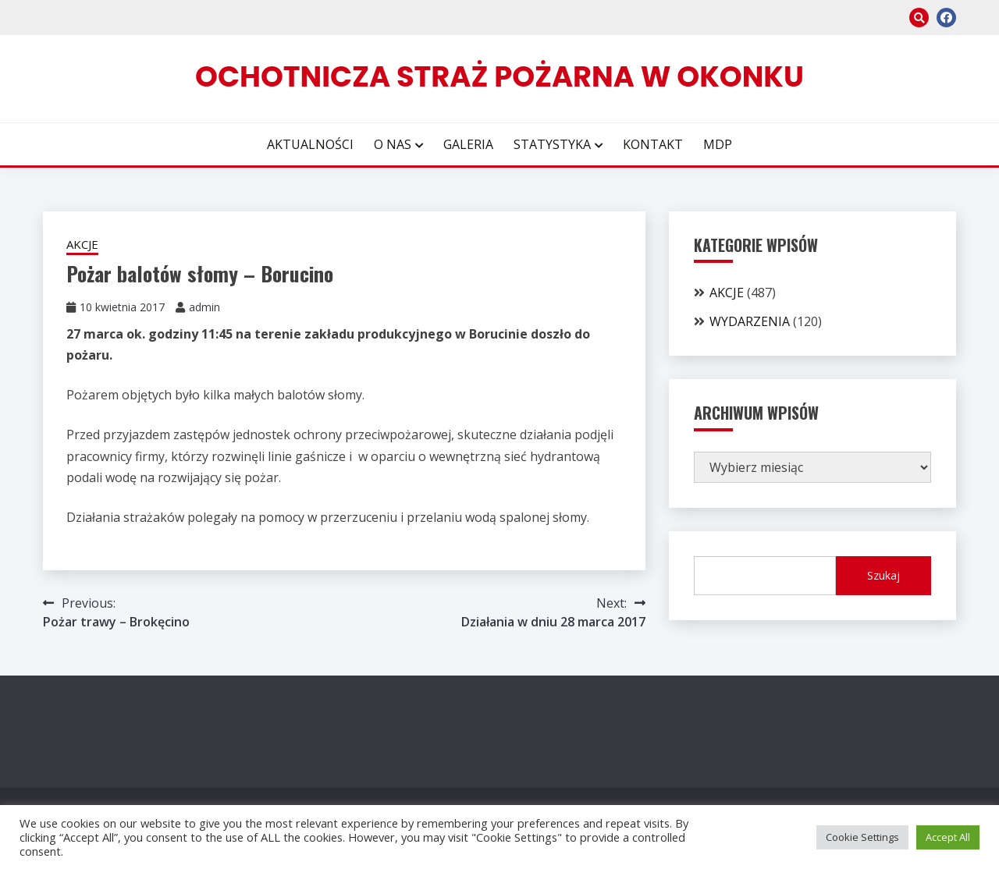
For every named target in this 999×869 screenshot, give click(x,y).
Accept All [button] (948, 837)
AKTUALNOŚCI (310, 144)
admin (204, 307)
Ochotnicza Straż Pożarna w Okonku (499, 76)
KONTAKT (653, 144)
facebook (946, 17)
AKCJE (82, 244)
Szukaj (883, 575)
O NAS (392, 144)
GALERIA (468, 144)
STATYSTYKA (552, 144)
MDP (717, 144)
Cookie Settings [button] (862, 837)
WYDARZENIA (749, 321)
